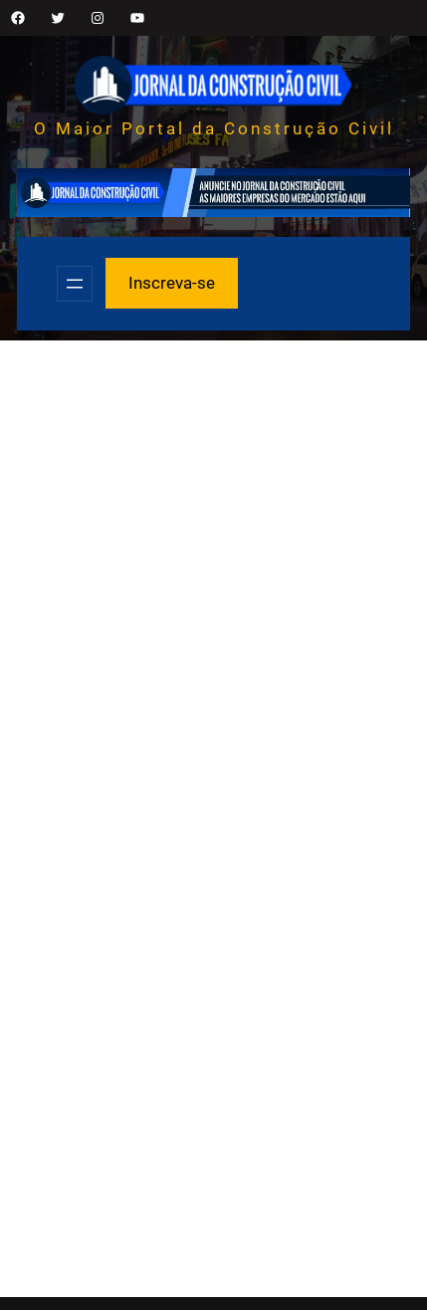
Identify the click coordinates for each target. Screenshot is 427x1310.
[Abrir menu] (75, 284)
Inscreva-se (171, 283)
